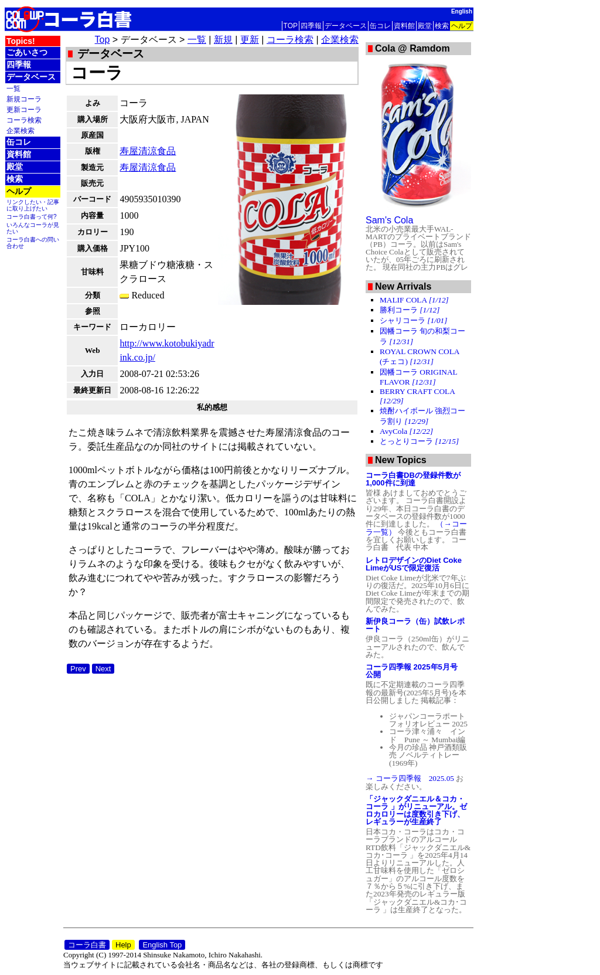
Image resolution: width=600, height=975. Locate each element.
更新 (249, 40)
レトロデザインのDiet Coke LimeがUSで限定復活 (414, 564)
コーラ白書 (87, 944)
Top (102, 40)
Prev (78, 668)
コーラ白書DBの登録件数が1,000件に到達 (413, 479)
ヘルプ (461, 26)
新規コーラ (24, 99)
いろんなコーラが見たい (32, 228)
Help (123, 944)
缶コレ (380, 26)
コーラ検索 (24, 120)
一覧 (13, 88)
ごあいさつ (26, 52)
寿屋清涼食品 (148, 151)
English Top (162, 944)
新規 (223, 40)
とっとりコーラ (419, 441)
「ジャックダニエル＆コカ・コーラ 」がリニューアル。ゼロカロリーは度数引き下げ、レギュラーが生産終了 (416, 810)
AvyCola (406, 431)
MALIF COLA (414, 299)
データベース (346, 26)
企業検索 (20, 130)
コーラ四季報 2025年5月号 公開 (415, 671)
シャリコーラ (413, 320)
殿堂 (425, 26)
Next (103, 668)
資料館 (404, 26)
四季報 (311, 26)
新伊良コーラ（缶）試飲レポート (415, 625)
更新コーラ (24, 109)
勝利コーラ (409, 309)
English (461, 11)
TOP (291, 26)
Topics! (20, 41)
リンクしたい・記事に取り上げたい (32, 205)
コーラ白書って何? (31, 216)
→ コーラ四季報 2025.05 (411, 778)
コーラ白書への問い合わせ (32, 242)
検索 (442, 26)
